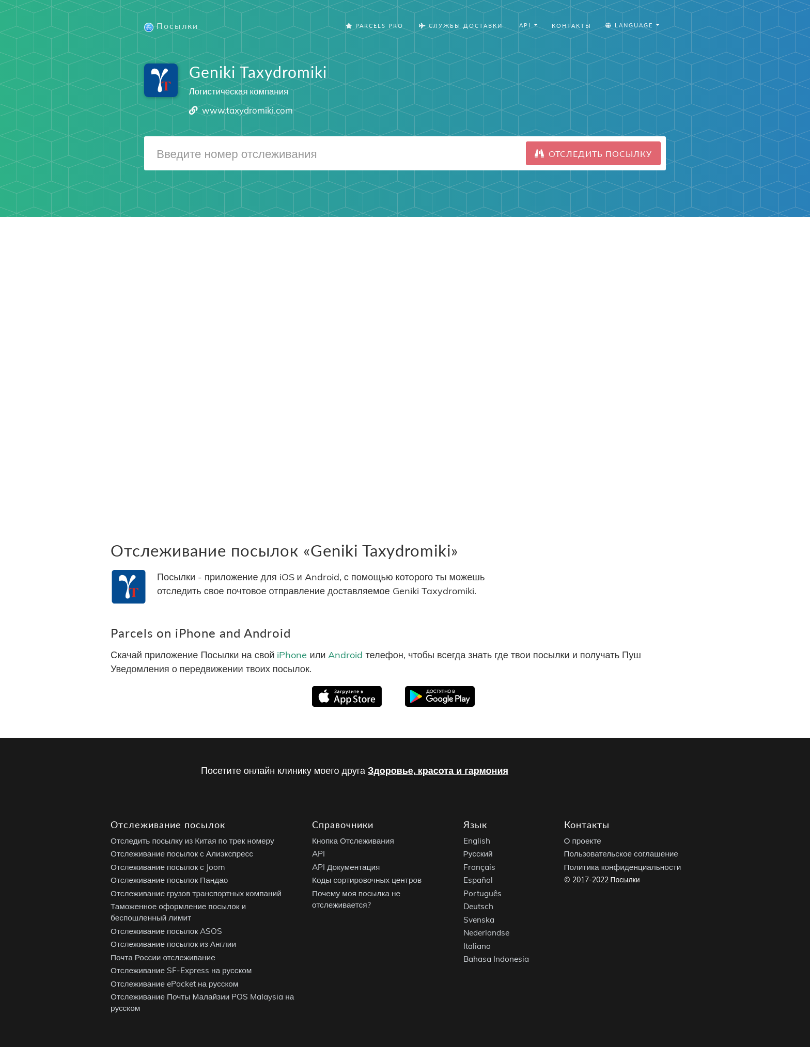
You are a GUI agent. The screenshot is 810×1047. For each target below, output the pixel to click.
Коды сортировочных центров (367, 880)
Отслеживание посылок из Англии (173, 944)
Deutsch (478, 906)
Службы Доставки (461, 25)
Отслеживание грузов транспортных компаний (196, 893)
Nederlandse (486, 933)
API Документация (346, 867)
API (318, 854)
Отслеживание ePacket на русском (174, 984)
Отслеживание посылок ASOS (166, 931)
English (476, 841)
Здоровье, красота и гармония (438, 770)
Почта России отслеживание (163, 957)
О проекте (582, 841)
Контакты (571, 25)
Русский (478, 854)
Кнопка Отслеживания (353, 841)
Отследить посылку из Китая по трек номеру (192, 841)
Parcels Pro (374, 25)
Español (478, 880)
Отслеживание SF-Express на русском (181, 970)
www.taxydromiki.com (247, 110)
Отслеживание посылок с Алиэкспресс (182, 854)
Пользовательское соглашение (621, 854)
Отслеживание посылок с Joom (168, 867)
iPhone (292, 654)
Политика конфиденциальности (622, 867)
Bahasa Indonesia (496, 959)
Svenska (478, 920)
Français (479, 867)
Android (345, 654)
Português (482, 893)
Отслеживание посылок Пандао (169, 880)
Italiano (477, 946)
